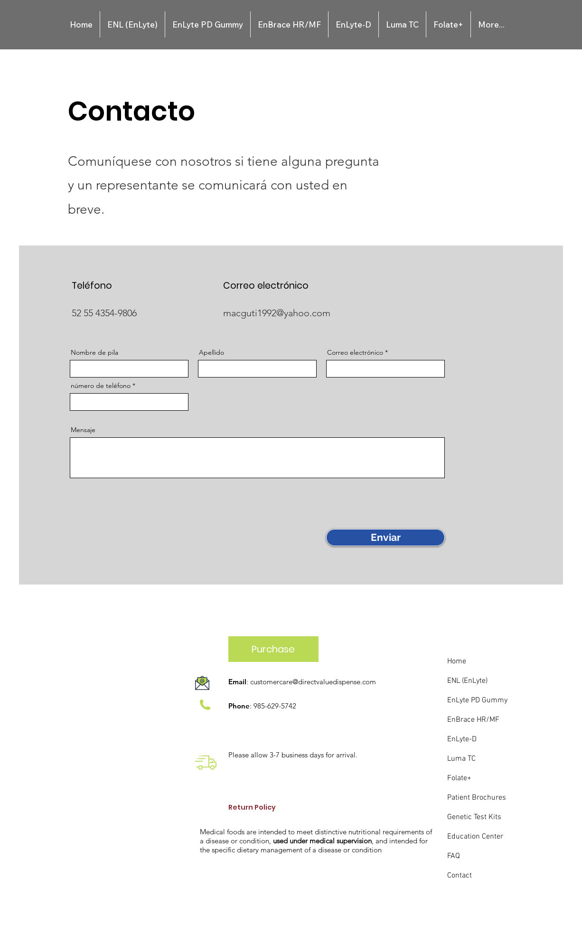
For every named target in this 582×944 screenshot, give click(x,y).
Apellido (211, 352)
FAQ (453, 856)
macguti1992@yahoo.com (276, 313)
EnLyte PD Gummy (477, 700)
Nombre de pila (94, 352)
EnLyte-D (462, 739)
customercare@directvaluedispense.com (313, 681)
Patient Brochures (476, 797)
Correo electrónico (355, 352)
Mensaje (83, 429)
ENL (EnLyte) (467, 681)
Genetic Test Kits (474, 817)
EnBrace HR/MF (473, 720)
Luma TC (461, 759)
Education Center (475, 836)
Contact (459, 875)
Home (456, 661)
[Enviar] (385, 537)
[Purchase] (273, 649)
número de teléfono (101, 385)
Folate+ (459, 778)
